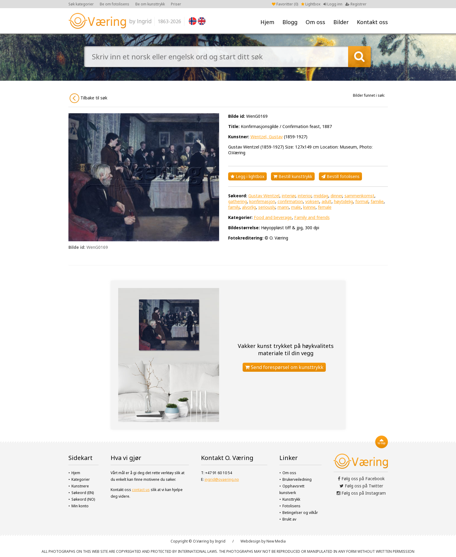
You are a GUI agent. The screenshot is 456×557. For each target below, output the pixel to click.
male (296, 207)
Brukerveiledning (297, 479)
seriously (266, 207)
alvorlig (249, 207)
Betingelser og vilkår (300, 512)
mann (283, 207)
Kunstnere (80, 486)
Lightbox (310, 4)
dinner (336, 196)
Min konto (80, 505)
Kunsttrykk (291, 499)
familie (377, 201)
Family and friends (312, 217)
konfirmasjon (262, 201)
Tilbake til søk (88, 98)
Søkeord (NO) (83, 499)
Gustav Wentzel (263, 196)
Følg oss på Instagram (361, 493)
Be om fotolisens (114, 4)
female (325, 207)
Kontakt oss (372, 22)
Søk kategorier (81, 4)
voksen (312, 201)
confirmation (290, 201)
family (234, 207)
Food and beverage (273, 217)
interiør (288, 196)
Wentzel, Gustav (266, 136)
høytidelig (343, 201)
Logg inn (332, 4)
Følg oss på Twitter (361, 486)
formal (361, 201)
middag (321, 196)
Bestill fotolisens (340, 176)
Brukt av (289, 519)
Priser (176, 4)
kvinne (309, 207)
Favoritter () (285, 4)
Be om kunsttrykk (150, 4)
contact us (141, 489)
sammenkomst (359, 196)
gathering (237, 201)
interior (304, 196)
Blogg (289, 22)
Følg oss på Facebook (361, 478)
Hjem (267, 22)
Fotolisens (291, 505)
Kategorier (80, 479)
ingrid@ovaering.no (222, 479)
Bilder (341, 22)
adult (327, 201)
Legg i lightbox (247, 176)
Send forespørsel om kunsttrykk (284, 367)
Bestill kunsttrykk (292, 176)
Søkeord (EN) (82, 492)
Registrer (355, 4)
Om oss (315, 22)
